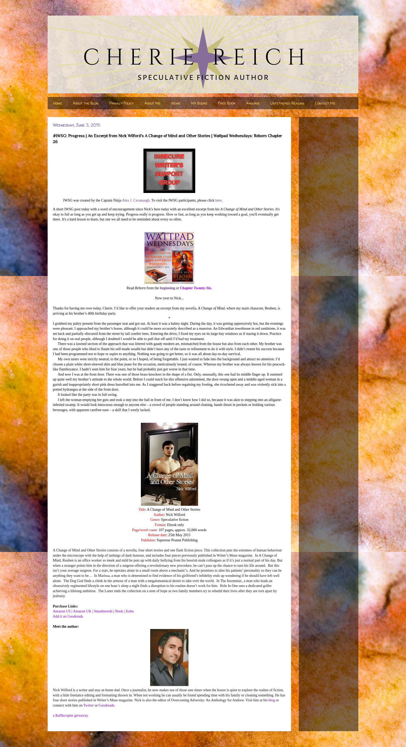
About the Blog (85, 103)
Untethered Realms (287, 103)
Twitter (88, 705)
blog (272, 700)
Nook (119, 611)
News (175, 103)
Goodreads (106, 705)
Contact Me (325, 103)
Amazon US (62, 611)
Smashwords (103, 611)
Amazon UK (82, 611)
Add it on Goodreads (68, 616)
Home (57, 103)
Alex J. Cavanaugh (135, 200)
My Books (199, 103)
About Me (152, 103)
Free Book (226, 103)
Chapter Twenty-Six (195, 288)
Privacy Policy (121, 103)
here (218, 200)
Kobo (130, 611)
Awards (252, 103)
